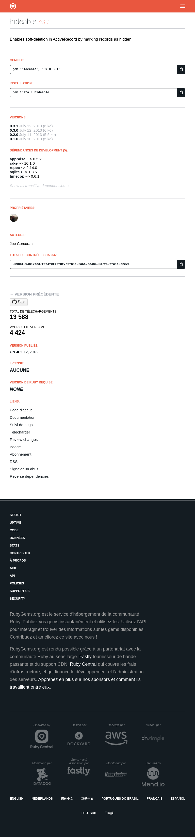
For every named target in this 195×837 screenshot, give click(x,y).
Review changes (24, 439)
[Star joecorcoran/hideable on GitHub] (19, 302)
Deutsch (89, 813)
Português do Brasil (120, 798)
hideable (23, 21)
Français (154, 798)
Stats (14, 545)
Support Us (19, 591)
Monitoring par (42, 763)
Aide (13, 568)
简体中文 (67, 798)
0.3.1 (14, 126)
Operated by (43, 727)
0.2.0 (14, 134)
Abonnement (20, 454)
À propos (18, 560)
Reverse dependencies (29, 476)
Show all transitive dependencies (37, 185)
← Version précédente (34, 294)
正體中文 (87, 798)
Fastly (85, 656)
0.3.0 (14, 130)
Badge (15, 447)
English (16, 798)
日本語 (108, 813)
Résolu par (155, 725)
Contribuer (20, 553)
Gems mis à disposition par (79, 761)
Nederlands (42, 798)
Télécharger (20, 432)
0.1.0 (14, 139)
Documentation (22, 417)
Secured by (155, 763)
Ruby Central (83, 664)
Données (17, 538)
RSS (14, 461)
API (12, 576)
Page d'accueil (22, 410)
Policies (17, 583)
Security (17, 598)
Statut (15, 515)
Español (178, 798)
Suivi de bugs (21, 425)
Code (14, 530)
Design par (81, 725)
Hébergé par (117, 725)
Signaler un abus (24, 469)
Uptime (15, 522)
